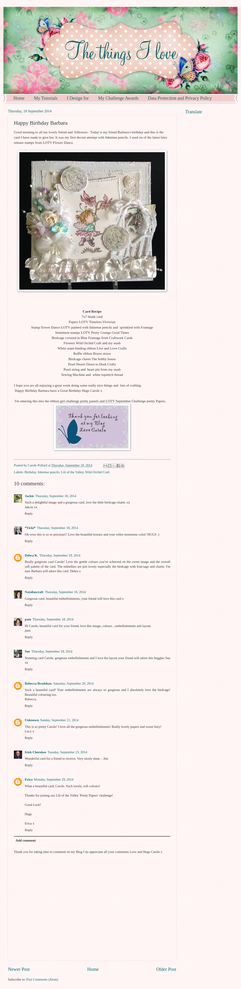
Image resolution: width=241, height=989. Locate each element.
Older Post (166, 969)
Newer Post (19, 969)
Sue (27, 651)
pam (28, 619)
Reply (29, 513)
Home (19, 98)
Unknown (32, 720)
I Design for (78, 98)
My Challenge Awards (118, 98)
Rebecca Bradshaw (38, 683)
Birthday (30, 472)
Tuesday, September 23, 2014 (67, 752)
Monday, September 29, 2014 (53, 779)
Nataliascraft (34, 592)
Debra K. (31, 555)
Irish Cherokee (35, 752)
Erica (29, 779)
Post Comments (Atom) (42, 979)
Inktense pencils (48, 472)
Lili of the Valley (72, 472)
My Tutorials (46, 98)
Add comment (25, 840)
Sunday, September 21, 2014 (59, 720)
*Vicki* (30, 528)
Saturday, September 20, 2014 (73, 683)
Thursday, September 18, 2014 (55, 496)
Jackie (29, 496)
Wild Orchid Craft (97, 472)
